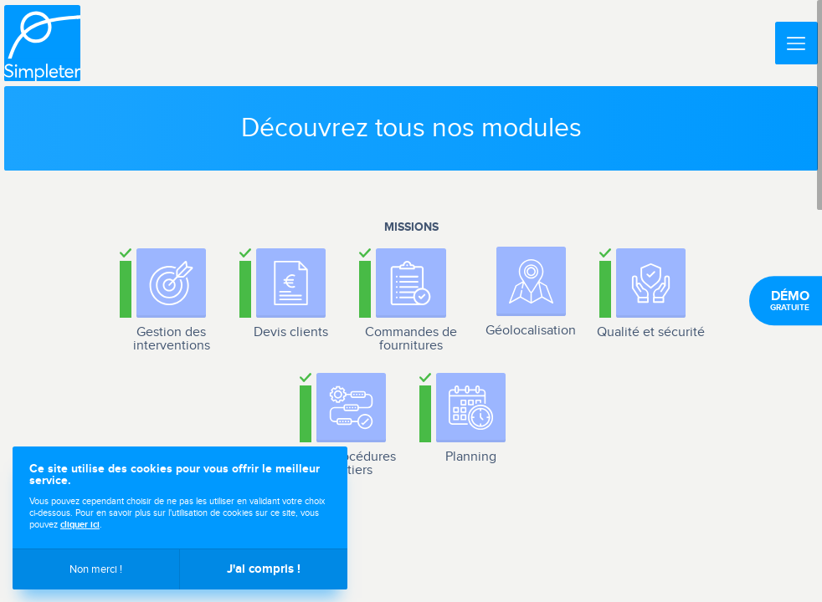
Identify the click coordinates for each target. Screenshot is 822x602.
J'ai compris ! (264, 569)
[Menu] (796, 43)
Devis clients (291, 332)
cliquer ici (80, 524)
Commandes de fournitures (411, 339)
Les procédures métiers (351, 463)
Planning (470, 457)
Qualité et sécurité (651, 332)
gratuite (789, 300)
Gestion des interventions (171, 339)
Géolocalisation (530, 331)
